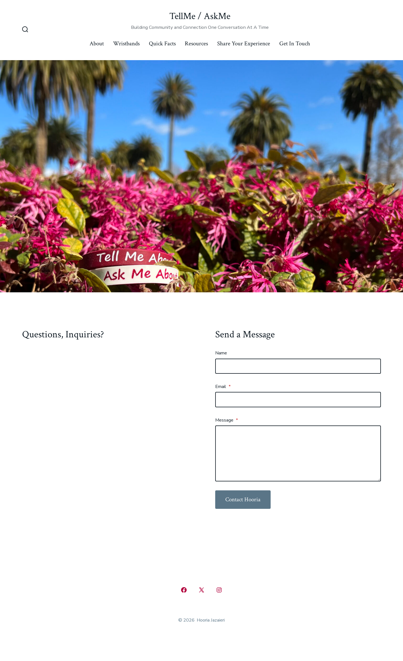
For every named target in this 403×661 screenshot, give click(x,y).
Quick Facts (162, 43)
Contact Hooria (243, 499)
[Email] (298, 399)
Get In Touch (294, 43)
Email (223, 387)
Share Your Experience (243, 43)
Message (226, 420)
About (97, 43)
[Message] (298, 453)
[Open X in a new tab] (201, 590)
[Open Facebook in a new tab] (184, 590)
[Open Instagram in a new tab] (219, 590)
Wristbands (126, 43)
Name (221, 353)
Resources (196, 43)
